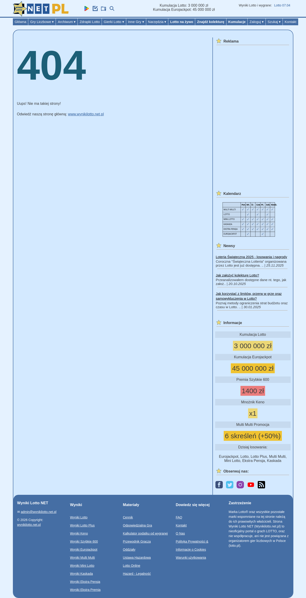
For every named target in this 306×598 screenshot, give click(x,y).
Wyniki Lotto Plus (82, 525)
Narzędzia (157, 22)
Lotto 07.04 (284, 5)
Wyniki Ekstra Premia (85, 590)
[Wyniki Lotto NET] (41, 15)
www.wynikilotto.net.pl (86, 114)
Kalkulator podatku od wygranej (145, 533)
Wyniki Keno (79, 533)
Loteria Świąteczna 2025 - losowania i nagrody (251, 257)
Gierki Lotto (114, 22)
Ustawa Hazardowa (137, 557)
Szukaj (274, 22)
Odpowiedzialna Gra (137, 525)
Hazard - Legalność (137, 573)
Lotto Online (131, 565)
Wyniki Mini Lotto (82, 565)
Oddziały (129, 549)
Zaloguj (256, 22)
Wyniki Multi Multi (82, 557)
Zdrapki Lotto (90, 22)
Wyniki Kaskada (81, 573)
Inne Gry (136, 22)
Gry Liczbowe (42, 22)
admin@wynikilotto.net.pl (38, 512)
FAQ (179, 517)
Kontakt (290, 22)
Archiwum (67, 22)
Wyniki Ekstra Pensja (85, 582)
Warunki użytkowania (191, 557)
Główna (20, 22)
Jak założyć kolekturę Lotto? (237, 275)
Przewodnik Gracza (137, 541)
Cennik (128, 517)
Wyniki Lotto (79, 517)
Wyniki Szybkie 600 (84, 541)
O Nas (180, 533)
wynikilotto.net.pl (29, 525)
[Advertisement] (252, 116)
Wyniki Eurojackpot (83, 549)
